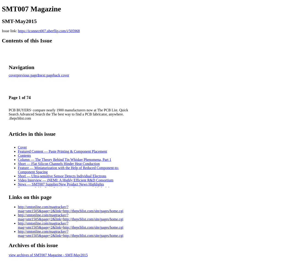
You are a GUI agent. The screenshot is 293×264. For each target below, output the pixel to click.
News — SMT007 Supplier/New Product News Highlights (61, 184)
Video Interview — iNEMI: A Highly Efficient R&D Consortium (65, 180)
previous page (27, 75)
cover (13, 75)
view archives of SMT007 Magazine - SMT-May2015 (48, 255)
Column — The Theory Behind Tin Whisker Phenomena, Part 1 (64, 160)
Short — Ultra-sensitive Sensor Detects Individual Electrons (62, 176)
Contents (24, 155)
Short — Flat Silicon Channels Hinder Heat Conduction (59, 164)
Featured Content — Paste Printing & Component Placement (62, 151)
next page (46, 75)
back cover (61, 75)
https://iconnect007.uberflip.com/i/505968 (49, 31)
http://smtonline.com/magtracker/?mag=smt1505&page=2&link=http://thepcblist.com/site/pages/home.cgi (70, 209)
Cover (22, 147)
